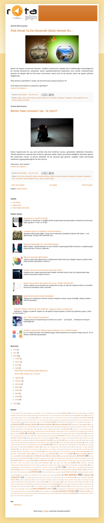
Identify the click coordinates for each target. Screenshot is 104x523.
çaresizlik (50, 422)
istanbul (69, 447)
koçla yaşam (63, 456)
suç (60, 482)
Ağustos (18, 378)
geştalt (12, 440)
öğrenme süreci (23, 469)
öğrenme (13, 469)
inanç (18, 447)
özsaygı (47, 469)
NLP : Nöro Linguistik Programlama (36, 317)
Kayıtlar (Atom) (21, 189)
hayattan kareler (15, 442)
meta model (47, 460)
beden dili (13, 420)
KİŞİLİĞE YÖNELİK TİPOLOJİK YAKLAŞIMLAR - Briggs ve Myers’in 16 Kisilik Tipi (43, 309)
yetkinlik (38, 493)
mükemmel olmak (85, 462)
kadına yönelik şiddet (85, 449)
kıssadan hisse (62, 453)
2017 (15, 353)
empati (30, 433)
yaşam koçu (83, 491)
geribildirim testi (86, 438)
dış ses (45, 426)
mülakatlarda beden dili (30, 465)
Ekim (17, 365)
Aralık (17, 359)
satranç (59, 477)
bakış (73, 415)
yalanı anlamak (15, 491)
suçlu (89, 482)
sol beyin (58, 479)
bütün (70, 420)
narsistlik (79, 465)
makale (32, 460)
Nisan (17, 390)
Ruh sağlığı (28, 477)
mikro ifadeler (69, 460)
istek (75, 447)
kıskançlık (52, 453)
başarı (33, 417)
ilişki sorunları (87, 444)
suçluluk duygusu (16, 484)
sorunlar (89, 479)
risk (48, 98)
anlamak (25, 415)
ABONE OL (18, 505)
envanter (81, 433)
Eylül (17, 368)
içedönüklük (14, 444)
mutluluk (74, 463)
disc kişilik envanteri (85, 426)
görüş (34, 440)
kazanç (34, 98)
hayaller (83, 440)
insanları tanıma (47, 447)
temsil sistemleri (86, 484)
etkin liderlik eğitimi (39, 435)
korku (34, 458)
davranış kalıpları (46, 424)
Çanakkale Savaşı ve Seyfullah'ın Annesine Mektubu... (43, 231)
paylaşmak (68, 469)
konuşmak (26, 458)
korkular (40, 458)
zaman (80, 493)
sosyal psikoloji (25, 482)
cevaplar (22, 422)
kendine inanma (26, 453)
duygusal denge (22, 431)
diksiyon (68, 426)
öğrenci (89, 467)
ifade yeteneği (39, 444)
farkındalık (51, 435)
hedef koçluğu (26, 442)
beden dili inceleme (25, 420)
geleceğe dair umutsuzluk (40, 438)
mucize (55, 462)
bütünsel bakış (79, 420)
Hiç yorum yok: (34, 94)
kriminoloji (57, 458)
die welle (61, 426)
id (31, 444)
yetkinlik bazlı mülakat (49, 493)
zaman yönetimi (88, 493)
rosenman (48, 475)
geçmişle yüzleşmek (17, 438)
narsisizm (55, 465)
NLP (60, 467)
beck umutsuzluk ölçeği (29, 176)
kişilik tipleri (42, 456)
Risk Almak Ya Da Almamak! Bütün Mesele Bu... (42, 30)
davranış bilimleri (31, 424)
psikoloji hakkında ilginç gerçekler (51, 472)
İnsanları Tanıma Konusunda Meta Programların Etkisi (43, 270)
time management (39, 486)
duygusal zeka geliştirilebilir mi (48, 431)
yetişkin (31, 493)
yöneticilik (26, 100)
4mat (27, 413)
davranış (16, 424)
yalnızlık (33, 491)
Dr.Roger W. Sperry (78, 429)
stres (44, 482)
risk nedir (31, 475)
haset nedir (68, 440)
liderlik (44, 98)
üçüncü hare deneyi (16, 489)
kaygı (85, 451)
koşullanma (48, 458)
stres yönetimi (52, 482)
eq (87, 433)
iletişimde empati (57, 444)
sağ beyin (37, 477)
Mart (17, 393)
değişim (84, 424)
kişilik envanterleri (55, 176)
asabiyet (66, 415)
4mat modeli (34, 413)
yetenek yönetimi (22, 493)
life (18, 460)
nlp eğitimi (69, 467)
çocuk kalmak (66, 422)
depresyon (16, 426)
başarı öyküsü (42, 417)
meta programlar (58, 460)
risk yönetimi (39, 475)
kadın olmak (72, 449)
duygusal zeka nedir (65, 431)
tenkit (12, 486)
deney (91, 424)
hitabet (74, 442)
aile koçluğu (88, 413)
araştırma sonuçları (50, 415)
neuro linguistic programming (47, 467)
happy (54, 440)
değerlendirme (76, 424)
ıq (85, 442)
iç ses (89, 442)
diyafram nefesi (22, 429)
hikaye (54, 442)
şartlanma (40, 484)
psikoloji (72, 176)
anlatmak (33, 415)
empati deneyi (39, 433)
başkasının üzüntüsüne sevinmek (58, 417)
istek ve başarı (83, 447)
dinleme (75, 426)
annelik (40, 415)
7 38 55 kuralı (44, 413)
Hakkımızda (17, 205)
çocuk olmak (76, 422)
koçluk (39, 98)
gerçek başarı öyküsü (64, 438)
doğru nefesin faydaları (46, 429)
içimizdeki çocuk (24, 444)
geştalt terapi (20, 440)
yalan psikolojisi (75, 489)
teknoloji (77, 484)
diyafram (13, 429)
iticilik (43, 449)
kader (64, 449)
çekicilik (58, 422)
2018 (15, 350)
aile (71, 413)
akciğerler (13, 415)
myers (40, 465)
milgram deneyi (79, 460)
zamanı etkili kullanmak (19, 495)
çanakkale (30, 422)
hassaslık (76, 440)
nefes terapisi (32, 467)
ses (19, 479)
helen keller (46, 442)
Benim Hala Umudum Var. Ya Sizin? (34, 111)
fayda (76, 435)
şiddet (56, 484)
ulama (48, 486)
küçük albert (65, 458)
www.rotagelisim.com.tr (80, 98)
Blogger (46, 511)
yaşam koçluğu (49, 178)
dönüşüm (66, 429)
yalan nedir (65, 489)
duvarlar (89, 429)
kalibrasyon (14, 451)
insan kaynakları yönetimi (31, 447)
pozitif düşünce (78, 469)
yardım (50, 491)
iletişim (47, 444)
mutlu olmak (63, 462)
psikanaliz (25, 472)
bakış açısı (80, 415)
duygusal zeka (33, 431)
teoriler (18, 486)
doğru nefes (33, 429)
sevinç (30, 479)
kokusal (91, 456)
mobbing (36, 462)
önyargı (32, 469)
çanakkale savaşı (40, 422)
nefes (86, 465)
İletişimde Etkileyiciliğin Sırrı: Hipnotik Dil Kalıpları (41, 244)
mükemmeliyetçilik (16, 465)
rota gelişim (60, 98)
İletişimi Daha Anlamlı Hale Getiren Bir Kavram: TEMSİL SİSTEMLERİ (48, 283)
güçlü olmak (46, 440)
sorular (82, 479)
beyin (47, 420)
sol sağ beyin (67, 479)
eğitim (20, 98)
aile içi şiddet (78, 413)
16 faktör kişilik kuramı (17, 413)
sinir (52, 479)
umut (13, 178)
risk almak (53, 98)
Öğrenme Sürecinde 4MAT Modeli (36, 257)
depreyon (37, 426)
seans (72, 477)
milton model (89, 460)
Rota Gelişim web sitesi (21, 208)
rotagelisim (87, 475)
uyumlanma (73, 486)
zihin (29, 495)
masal (39, 460)
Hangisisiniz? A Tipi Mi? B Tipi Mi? (36, 218)
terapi (24, 486)
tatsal (71, 484)
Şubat (17, 396)
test (30, 486)
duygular (13, 431)
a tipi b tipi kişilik (55, 413)
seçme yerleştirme (82, 477)
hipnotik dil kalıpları (64, 442)
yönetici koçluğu (17, 100)
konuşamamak (17, 458)
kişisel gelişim (52, 456)
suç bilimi (66, 482)
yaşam (41, 178)
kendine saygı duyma (40, 453)
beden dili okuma (38, 420)
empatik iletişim (59, 433)
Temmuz (18, 381)
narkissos (47, 465)
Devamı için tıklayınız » (19, 88)
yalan (58, 489)
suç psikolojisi (75, 482)
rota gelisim (57, 475)
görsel (28, 440)
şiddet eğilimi (64, 484)
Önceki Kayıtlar (87, 185)
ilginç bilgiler (68, 444)
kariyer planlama (49, 451)
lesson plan (88, 458)
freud (82, 435)
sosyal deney (14, 482)
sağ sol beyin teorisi (48, 477)
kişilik (71, 454)
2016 (15, 356)
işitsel (20, 449)
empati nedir (49, 433)
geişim (28, 438)
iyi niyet (50, 449)
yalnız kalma (25, 491)
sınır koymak (38, 479)
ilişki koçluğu (77, 444)
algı (20, 415)
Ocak (17, 400)
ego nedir (15, 433)
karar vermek (26, 98)
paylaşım (60, 469)
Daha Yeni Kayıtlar (18, 185)
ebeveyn (86, 431)
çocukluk (84, 422)
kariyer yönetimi (60, 451)
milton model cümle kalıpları (21, 462)
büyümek (88, 420)
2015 (15, 404)
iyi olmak (57, 449)
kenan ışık (16, 453)
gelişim (53, 438)
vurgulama (27, 489)
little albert (25, 460)
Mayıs (17, 387)
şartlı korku (48, 484)
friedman (88, 435)
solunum (75, 479)
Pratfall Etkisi (16, 472)
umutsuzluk (19, 178)
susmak (25, 484)
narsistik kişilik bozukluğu (67, 465)
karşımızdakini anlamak (74, 451)
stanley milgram (35, 482)
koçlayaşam (73, 456)
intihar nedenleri (59, 447)
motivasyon (45, 462)
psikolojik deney (69, 472)
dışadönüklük (53, 426)
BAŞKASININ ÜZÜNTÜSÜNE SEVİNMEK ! (39, 296)
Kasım (17, 362)
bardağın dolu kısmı (23, 417)
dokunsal (58, 429)
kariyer (40, 451)
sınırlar (46, 479)
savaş (65, 477)
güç (39, 440)
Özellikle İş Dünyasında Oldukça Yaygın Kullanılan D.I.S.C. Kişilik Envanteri (50, 330)
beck (19, 176)
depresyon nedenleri (27, 426)
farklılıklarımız (68, 435)
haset (60, 440)
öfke (83, 467)
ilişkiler (13, 447)
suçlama (83, 482)
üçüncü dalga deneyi (85, 486)
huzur (80, 442)
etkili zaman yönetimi (25, 435)
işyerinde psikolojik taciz (32, 449)
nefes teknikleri (22, 467)
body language (61, 420)
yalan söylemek (87, 489)
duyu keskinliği (77, 431)
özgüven (39, 469)
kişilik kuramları (22, 456)
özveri (53, 469)
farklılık (58, 435)
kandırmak (22, 451)
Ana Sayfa (53, 185)
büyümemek (14, 422)
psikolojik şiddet (81, 472)
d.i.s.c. (91, 422)
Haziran (18, 384)
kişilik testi (65, 176)
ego (92, 431)
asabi (60, 415)
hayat (89, 440)
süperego (32, 484)
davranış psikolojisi (43, 176)
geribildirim (76, 438)
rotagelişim (68, 98)
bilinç (53, 420)
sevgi (24, 479)
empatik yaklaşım (71, 433)
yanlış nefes (42, 491)
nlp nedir (77, 467)
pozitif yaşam (89, 469)
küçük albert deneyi (77, 458)
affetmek (65, 413)
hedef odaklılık (37, 442)
